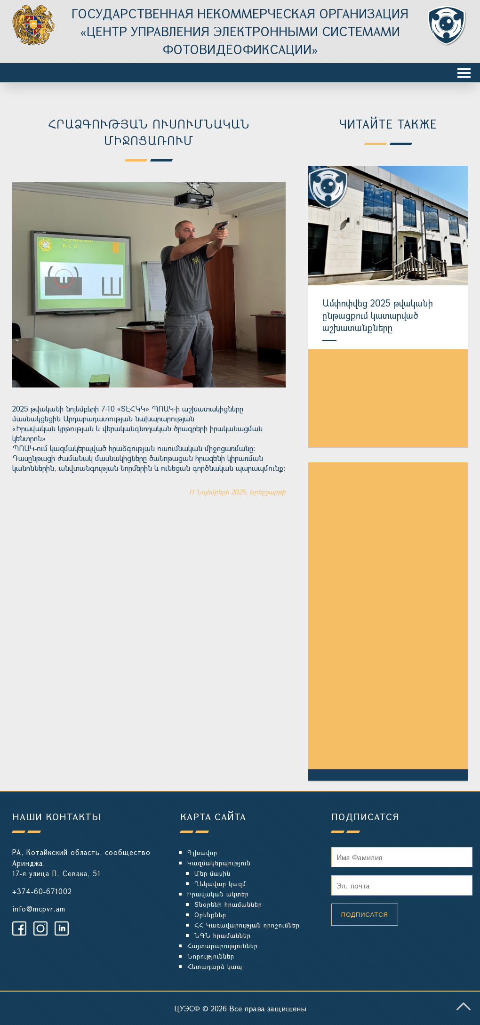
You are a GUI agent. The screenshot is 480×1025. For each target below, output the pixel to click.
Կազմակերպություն (219, 862)
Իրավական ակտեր (218, 893)
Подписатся (364, 914)
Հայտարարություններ (222, 945)
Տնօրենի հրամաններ (228, 904)
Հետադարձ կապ (214, 966)
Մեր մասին (212, 873)
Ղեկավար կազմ (220, 883)
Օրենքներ (210, 914)
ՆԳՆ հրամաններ (222, 935)
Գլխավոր (202, 852)
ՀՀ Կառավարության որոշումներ (247, 924)
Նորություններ (210, 956)
